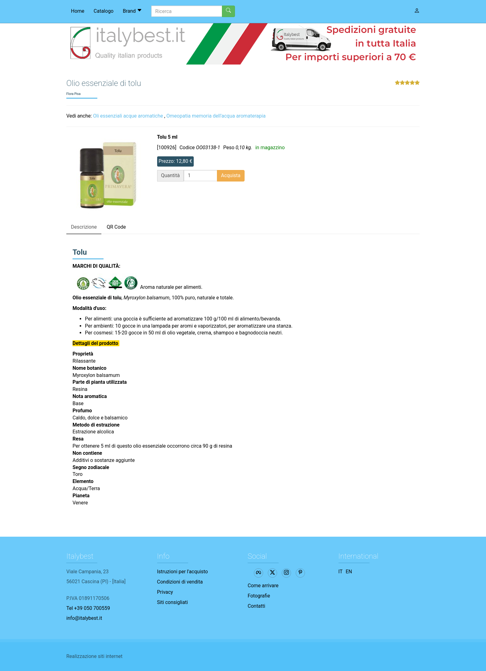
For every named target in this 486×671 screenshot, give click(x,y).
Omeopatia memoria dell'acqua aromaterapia (216, 116)
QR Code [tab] (116, 227)
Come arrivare (263, 585)
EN (349, 572)
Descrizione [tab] (84, 227)
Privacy (165, 592)
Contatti (256, 606)
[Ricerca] (186, 11)
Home (77, 11)
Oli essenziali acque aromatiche (128, 116)
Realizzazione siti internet (94, 656)
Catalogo (103, 11)
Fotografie (259, 596)
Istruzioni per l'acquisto (182, 572)
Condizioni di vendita (180, 582)
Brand (132, 11)
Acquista (231, 175)
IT (340, 572)
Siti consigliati (172, 602)
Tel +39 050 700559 (88, 608)
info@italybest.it (84, 618)
